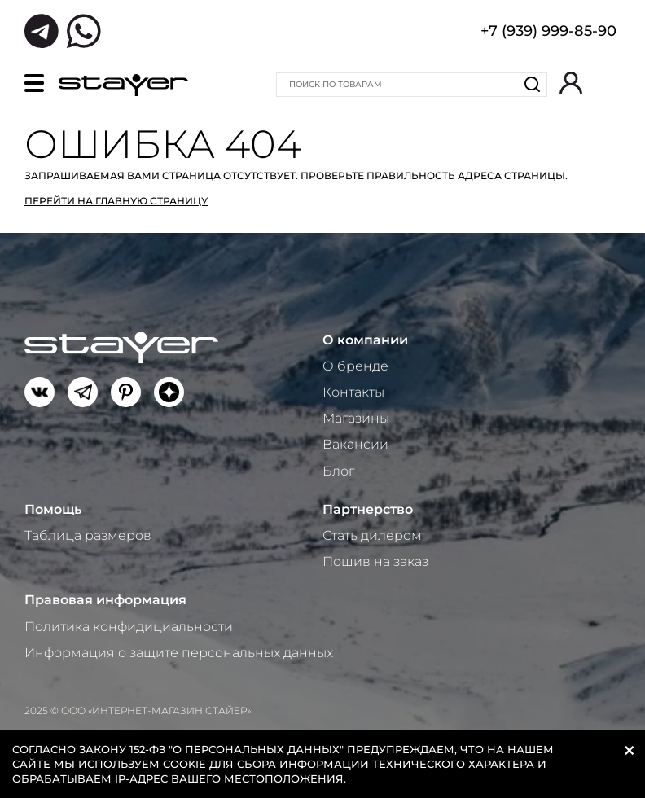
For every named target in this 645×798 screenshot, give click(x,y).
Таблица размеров (87, 535)
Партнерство (367, 509)
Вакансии (355, 444)
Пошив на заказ (375, 561)
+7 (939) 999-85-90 (548, 32)
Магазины (355, 418)
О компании (365, 340)
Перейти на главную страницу (116, 201)
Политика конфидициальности (128, 626)
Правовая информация (105, 599)
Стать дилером (372, 535)
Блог (338, 471)
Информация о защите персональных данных (178, 652)
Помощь (52, 509)
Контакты (353, 392)
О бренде (355, 366)
